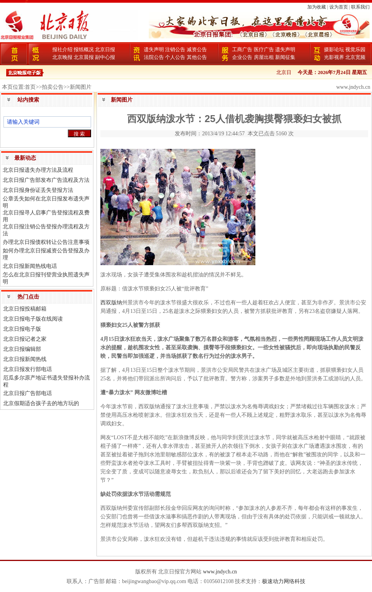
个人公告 (175, 57)
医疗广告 (264, 49)
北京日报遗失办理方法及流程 (38, 170)
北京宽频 (355, 57)
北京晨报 (84, 57)
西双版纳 (111, 302)
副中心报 (105, 57)
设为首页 (338, 7)
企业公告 (242, 57)
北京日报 (105, 49)
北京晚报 (62, 57)
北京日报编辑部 (22, 349)
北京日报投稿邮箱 (24, 309)
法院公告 (154, 57)
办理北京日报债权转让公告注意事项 (46, 242)
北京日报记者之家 (24, 339)
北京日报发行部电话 (27, 369)
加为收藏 (316, 7)
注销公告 (175, 49)
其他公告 (197, 57)
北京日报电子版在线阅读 (33, 319)
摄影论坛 (334, 49)
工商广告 (242, 49)
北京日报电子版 (22, 329)
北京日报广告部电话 (27, 393)
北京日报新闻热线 (24, 359)
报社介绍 (62, 49)
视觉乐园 (355, 49)
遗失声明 (154, 49)
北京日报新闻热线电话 (30, 266)
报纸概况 (84, 49)
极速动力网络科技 (283, 581)
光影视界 (334, 57)
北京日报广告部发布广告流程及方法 (46, 180)
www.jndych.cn (220, 572)
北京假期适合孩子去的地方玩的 (41, 403)
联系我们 (360, 7)
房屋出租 (264, 57)
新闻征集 (285, 57)
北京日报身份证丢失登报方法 (38, 190)
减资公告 (197, 49)
